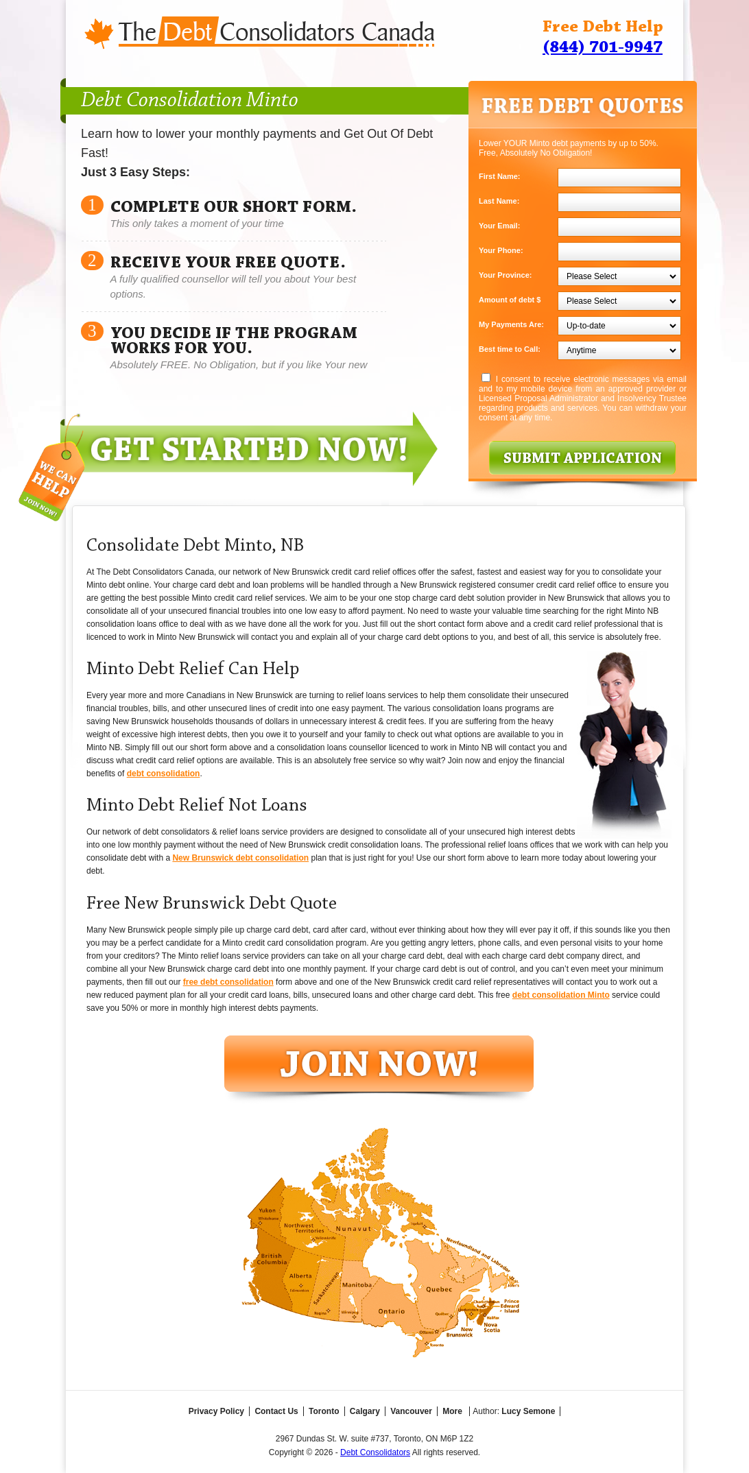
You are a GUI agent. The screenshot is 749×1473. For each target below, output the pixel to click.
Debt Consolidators (375, 1452)
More (452, 1411)
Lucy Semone (528, 1411)
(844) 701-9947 (603, 47)
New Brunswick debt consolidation (240, 858)
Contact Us (276, 1411)
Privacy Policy (216, 1411)
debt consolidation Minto (561, 995)
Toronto (324, 1411)
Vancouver (411, 1411)
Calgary (365, 1411)
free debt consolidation (228, 982)
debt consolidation (163, 773)
